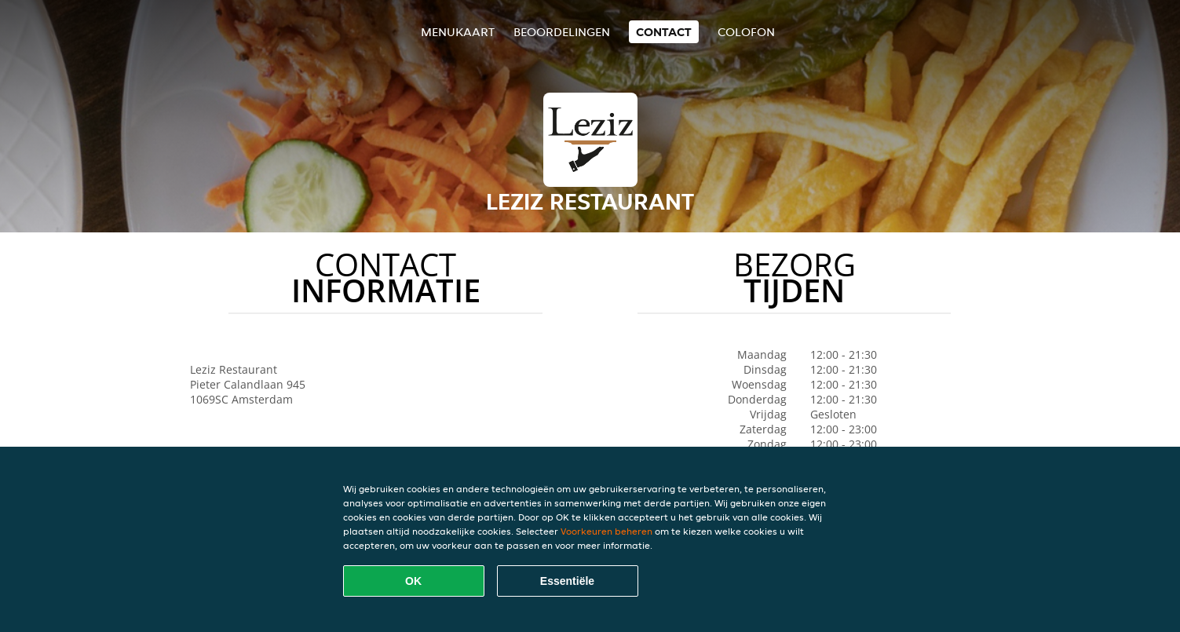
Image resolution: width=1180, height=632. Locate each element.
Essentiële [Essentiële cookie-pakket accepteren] (567, 581)
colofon (746, 32)
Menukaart (458, 32)
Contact (664, 32)
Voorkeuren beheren (606, 531)
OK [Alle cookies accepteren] (413, 581)
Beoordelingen (561, 32)
